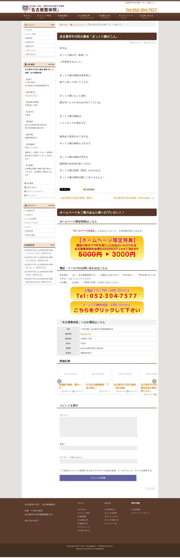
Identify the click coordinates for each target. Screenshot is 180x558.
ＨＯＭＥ (29, 30)
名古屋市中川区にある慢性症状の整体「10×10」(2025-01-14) (38, 273)
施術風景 (67, 17)
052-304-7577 (86, 334)
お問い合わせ (148, 17)
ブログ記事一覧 (111, 523)
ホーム (29, 17)
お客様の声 (87, 17)
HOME (64, 24)
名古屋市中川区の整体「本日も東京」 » (133, 198)
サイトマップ (32, 195)
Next (154, 381)
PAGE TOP (149, 492)
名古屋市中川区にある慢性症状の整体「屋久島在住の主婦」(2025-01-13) (38, 280)
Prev (59, 381)
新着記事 (29, 231)
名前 (62, 447)
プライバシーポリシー (35, 191)
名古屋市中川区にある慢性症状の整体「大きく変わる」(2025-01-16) (38, 258)
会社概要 (30, 183)
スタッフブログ (77, 24)
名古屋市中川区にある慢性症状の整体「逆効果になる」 (152, 387)
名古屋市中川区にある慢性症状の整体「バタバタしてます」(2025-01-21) (38, 251)
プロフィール (128, 17)
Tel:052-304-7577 (141, 10)
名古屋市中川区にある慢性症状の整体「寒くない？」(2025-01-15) (38, 265)
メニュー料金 (46, 17)
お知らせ (29, 215)
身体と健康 (30, 235)
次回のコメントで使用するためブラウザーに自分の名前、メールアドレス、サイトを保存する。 (108, 474)
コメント (64, 415)
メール (63, 460)
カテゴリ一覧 (111, 527)
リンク (28, 227)
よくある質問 (31, 219)
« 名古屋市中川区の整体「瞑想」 (77, 198)
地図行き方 (107, 17)
